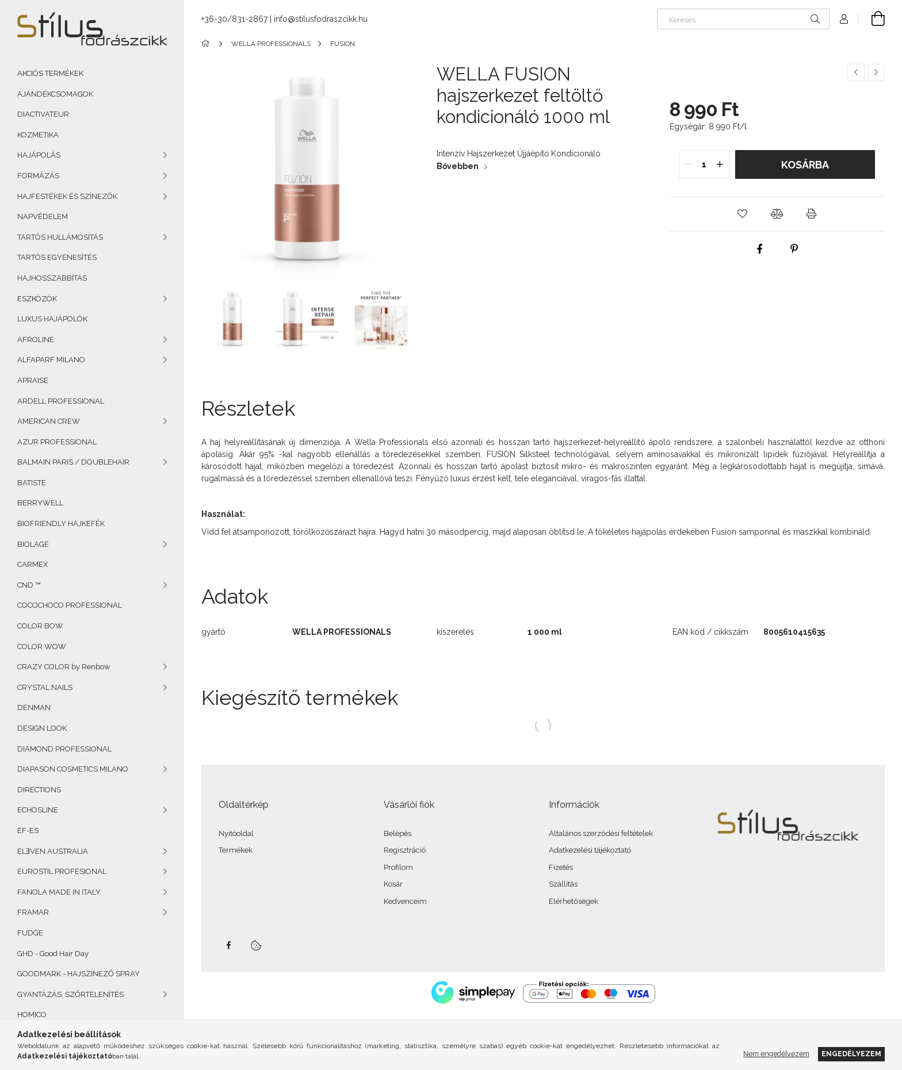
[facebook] (759, 249)
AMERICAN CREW (48, 421)
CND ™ (28, 585)
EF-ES (28, 830)
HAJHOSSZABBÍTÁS (52, 278)
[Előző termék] (856, 72)
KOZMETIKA (38, 135)
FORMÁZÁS (38, 175)
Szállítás (563, 884)
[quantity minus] (688, 164)
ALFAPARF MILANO (51, 359)
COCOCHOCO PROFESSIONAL (69, 605)
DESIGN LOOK (42, 728)
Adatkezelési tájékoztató (590, 850)
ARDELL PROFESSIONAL (60, 401)
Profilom (398, 867)
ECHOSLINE (37, 810)
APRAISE (32, 380)
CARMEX (32, 564)
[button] (742, 214)
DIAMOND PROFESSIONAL (64, 749)
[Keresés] (743, 19)
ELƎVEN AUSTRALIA (52, 851)
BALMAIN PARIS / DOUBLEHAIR (73, 462)
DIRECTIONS (39, 789)
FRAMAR (33, 912)
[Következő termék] (876, 72)
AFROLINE (35, 339)
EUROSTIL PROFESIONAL (61, 871)
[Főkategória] (207, 44)
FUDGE (30, 933)
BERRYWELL (40, 502)
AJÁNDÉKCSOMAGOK (55, 94)
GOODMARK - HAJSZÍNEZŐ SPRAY (78, 973)
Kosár (393, 884)
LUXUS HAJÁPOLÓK (52, 319)
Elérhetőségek (573, 901)
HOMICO (32, 1014)
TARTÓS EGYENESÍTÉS (57, 257)
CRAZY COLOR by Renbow (63, 666)
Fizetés (561, 867)
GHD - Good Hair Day (53, 953)
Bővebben (458, 166)
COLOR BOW (40, 626)
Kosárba (805, 165)
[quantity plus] (720, 164)
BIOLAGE (33, 544)
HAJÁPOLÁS (38, 155)
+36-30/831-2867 (234, 19)
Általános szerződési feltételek (601, 833)
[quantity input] (704, 164)
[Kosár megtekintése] (871, 19)
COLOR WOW (41, 646)
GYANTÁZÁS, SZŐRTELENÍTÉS (70, 994)
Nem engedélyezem (776, 1053)
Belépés (397, 833)
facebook (228, 945)
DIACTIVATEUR (43, 114)
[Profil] (844, 19)
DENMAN (34, 707)
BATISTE (31, 482)
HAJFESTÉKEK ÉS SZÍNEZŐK (67, 196)
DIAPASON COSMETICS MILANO (72, 769)
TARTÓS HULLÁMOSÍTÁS (60, 237)
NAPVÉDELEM (42, 216)
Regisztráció (405, 850)
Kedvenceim (405, 901)
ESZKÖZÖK (37, 298)
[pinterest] (794, 249)
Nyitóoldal (236, 833)
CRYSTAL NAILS (44, 687)
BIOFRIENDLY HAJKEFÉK (61, 523)
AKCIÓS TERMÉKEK (50, 73)
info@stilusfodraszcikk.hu (321, 19)
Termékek (236, 850)
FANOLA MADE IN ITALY (59, 892)
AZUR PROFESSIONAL (57, 442)
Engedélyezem (851, 1053)
